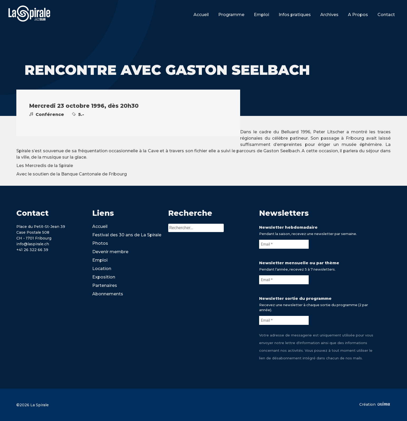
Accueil (201, 14)
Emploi (261, 14)
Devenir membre (110, 251)
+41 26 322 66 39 (32, 249)
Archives (329, 14)
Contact (386, 14)
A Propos (358, 14)
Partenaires (104, 285)
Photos (100, 243)
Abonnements (107, 293)
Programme (231, 14)
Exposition (103, 277)
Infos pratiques (295, 14)
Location (101, 268)
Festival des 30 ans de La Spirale (126, 234)
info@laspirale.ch (32, 244)
